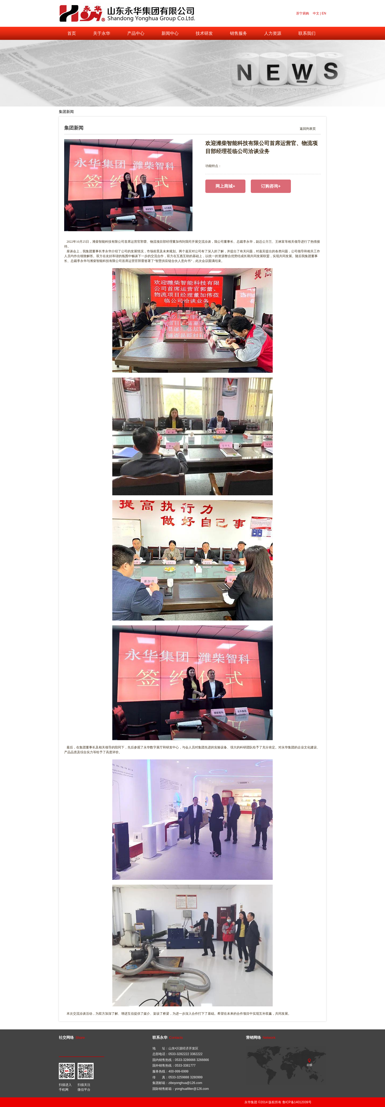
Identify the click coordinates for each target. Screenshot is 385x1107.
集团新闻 (66, 111)
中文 (316, 13)
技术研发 (204, 33)
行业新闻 (89, 111)
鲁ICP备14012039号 (296, 1102)
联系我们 (306, 33)
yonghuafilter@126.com (192, 1089)
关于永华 (101, 33)
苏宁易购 (302, 13)
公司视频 (112, 111)
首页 (71, 33)
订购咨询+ (270, 186)
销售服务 (238, 33)
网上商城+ (225, 186)
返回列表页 (308, 129)
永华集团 (250, 1102)
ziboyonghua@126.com (185, 1083)
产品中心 (135, 33)
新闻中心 (170, 33)
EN (324, 13)
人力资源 (272, 33)
